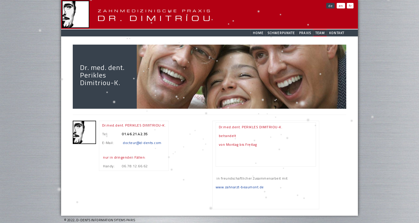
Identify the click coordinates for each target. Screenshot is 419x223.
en (341, 5)
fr (350, 5)
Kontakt (336, 33)
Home (258, 33)
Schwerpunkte (281, 33)
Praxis (305, 33)
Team (320, 33)
